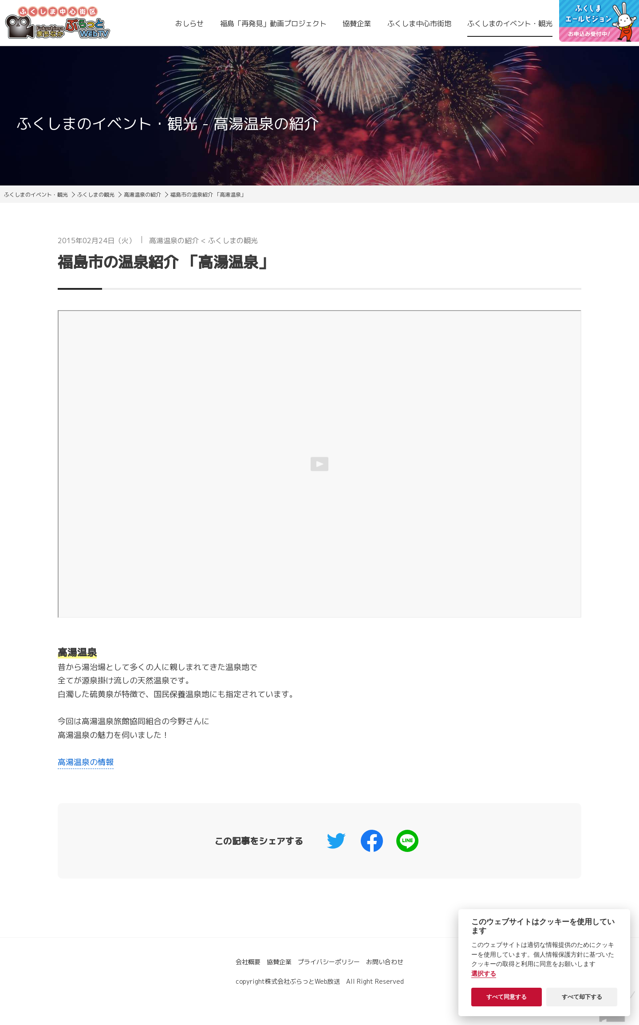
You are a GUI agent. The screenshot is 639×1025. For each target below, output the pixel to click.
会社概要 (248, 962)
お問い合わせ (384, 962)
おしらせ (189, 23)
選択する (483, 974)
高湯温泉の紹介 (142, 194)
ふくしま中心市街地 (419, 23)
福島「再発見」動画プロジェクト (273, 23)
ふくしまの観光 (95, 194)
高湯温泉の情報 (86, 762)
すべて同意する (506, 996)
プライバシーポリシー (329, 962)
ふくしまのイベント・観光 (509, 23)
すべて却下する (582, 996)
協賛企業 (357, 23)
